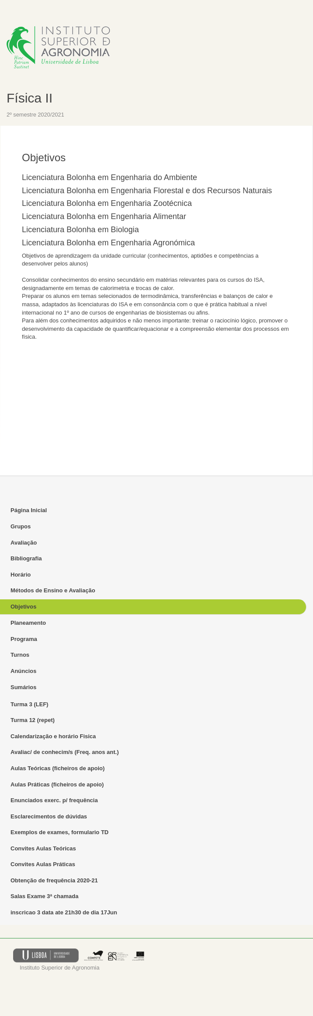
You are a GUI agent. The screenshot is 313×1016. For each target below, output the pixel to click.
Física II (30, 98)
